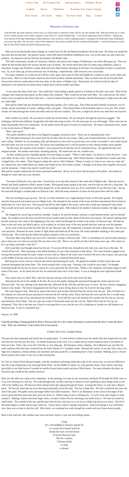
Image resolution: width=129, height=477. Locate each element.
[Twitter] (118, 15)
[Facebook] (118, 9)
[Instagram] (118, 4)
